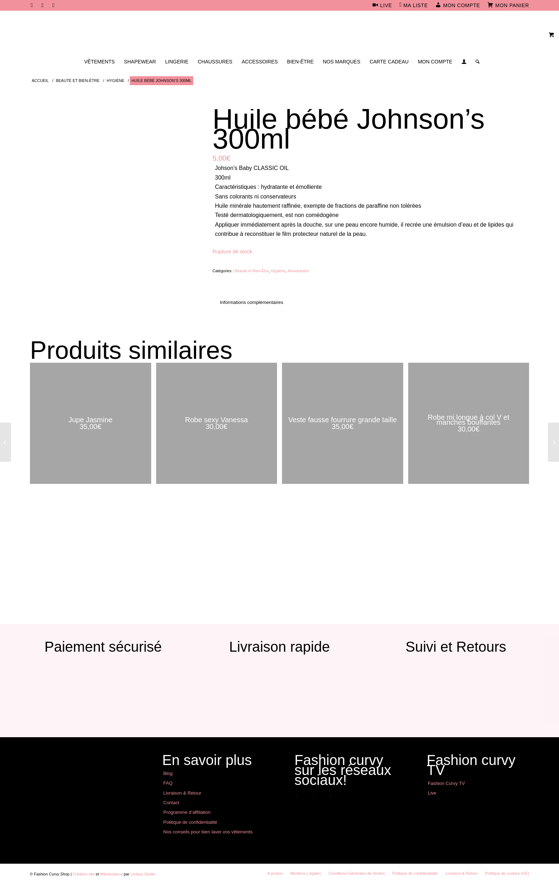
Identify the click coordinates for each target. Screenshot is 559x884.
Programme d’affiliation (187, 812)
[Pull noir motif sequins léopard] (5, 442)
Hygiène (278, 271)
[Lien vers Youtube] (53, 5)
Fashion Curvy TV (446, 783)
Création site (84, 874)
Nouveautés (298, 271)
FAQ (168, 783)
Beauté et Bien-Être (252, 271)
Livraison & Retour (182, 793)
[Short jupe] (553, 442)
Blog (168, 773)
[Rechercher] (475, 62)
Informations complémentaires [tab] (251, 302)
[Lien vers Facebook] (32, 5)
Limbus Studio (142, 874)
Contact (171, 802)
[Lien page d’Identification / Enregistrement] (464, 62)
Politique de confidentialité (190, 822)
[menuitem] (382, 6)
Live (432, 793)
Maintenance (111, 874)
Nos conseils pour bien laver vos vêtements (208, 831)
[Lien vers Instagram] (42, 5)
